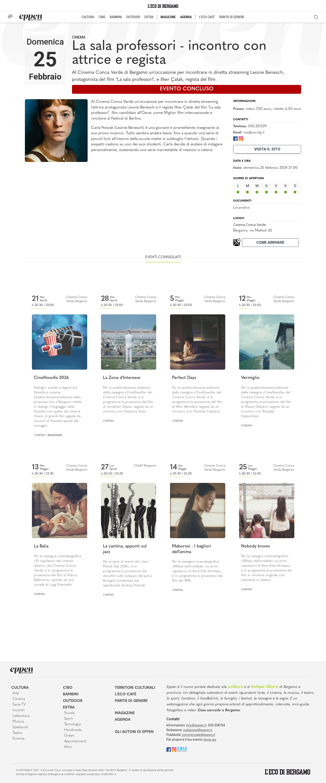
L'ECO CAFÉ (207, 17)
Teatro (17, 733)
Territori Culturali (135, 688)
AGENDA (186, 17)
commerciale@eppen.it (198, 735)
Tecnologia (72, 724)
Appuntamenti (75, 741)
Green (69, 735)
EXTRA (148, 17)
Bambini (71, 694)
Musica (18, 721)
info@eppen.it (196, 725)
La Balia (41, 546)
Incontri (18, 710)
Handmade (73, 730)
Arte (15, 693)
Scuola (69, 713)
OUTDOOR (133, 17)
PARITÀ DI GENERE (231, 17)
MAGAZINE (168, 17)
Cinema (78, 37)
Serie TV (19, 704)
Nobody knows (255, 546)
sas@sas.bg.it (254, 132)
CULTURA (88, 17)
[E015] (182, 749)
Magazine (125, 713)
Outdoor (72, 701)
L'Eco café (125, 694)
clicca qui (209, 739)
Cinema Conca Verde (249, 225)
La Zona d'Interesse (121, 378)
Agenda (122, 720)
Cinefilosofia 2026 (51, 378)
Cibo (67, 688)
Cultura (20, 688)
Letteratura (21, 716)
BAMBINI (116, 17)
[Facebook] (235, 138)
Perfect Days (184, 378)
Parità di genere (131, 701)
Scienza (18, 738)
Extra (68, 707)
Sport (68, 718)
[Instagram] (241, 138)
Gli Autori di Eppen (134, 732)
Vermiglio (250, 378)
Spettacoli (20, 727)
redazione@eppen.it (197, 730)
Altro (68, 747)
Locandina (241, 208)
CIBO (102, 17)
